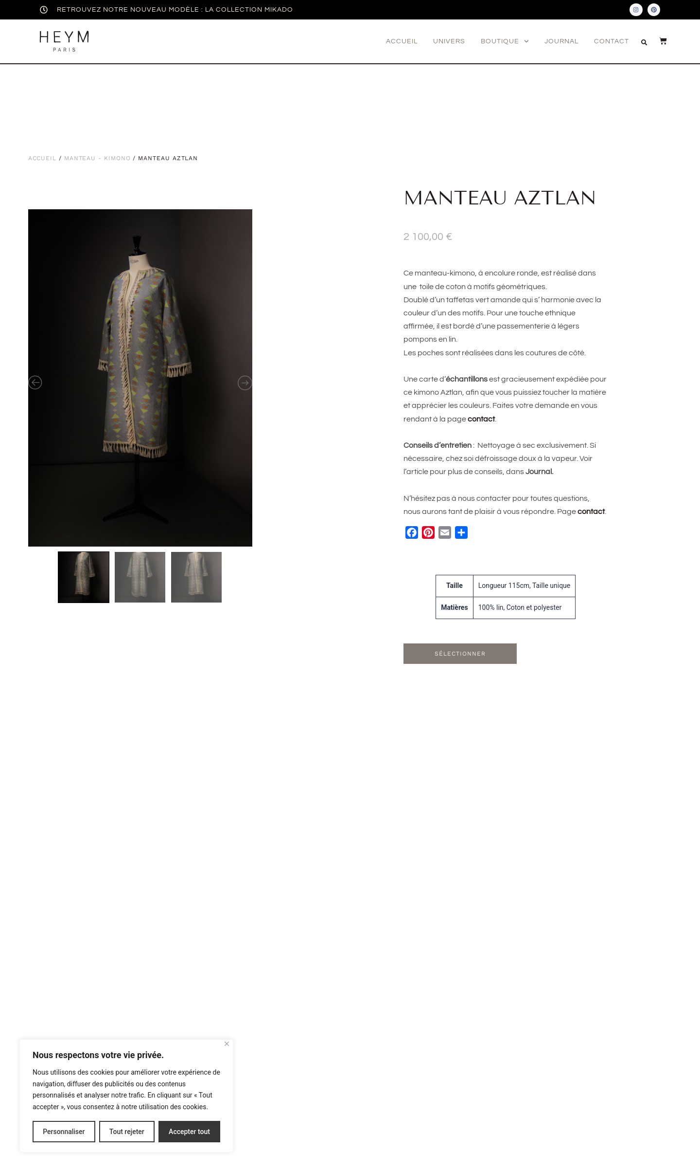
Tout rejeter (126, 1131)
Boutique (505, 41)
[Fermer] (227, 1044)
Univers (449, 41)
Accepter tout (189, 1131)
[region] (126, 1096)
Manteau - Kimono (97, 158)
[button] (644, 42)
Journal (561, 41)
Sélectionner (460, 653)
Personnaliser (64, 1131)
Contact (611, 41)
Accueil (402, 41)
